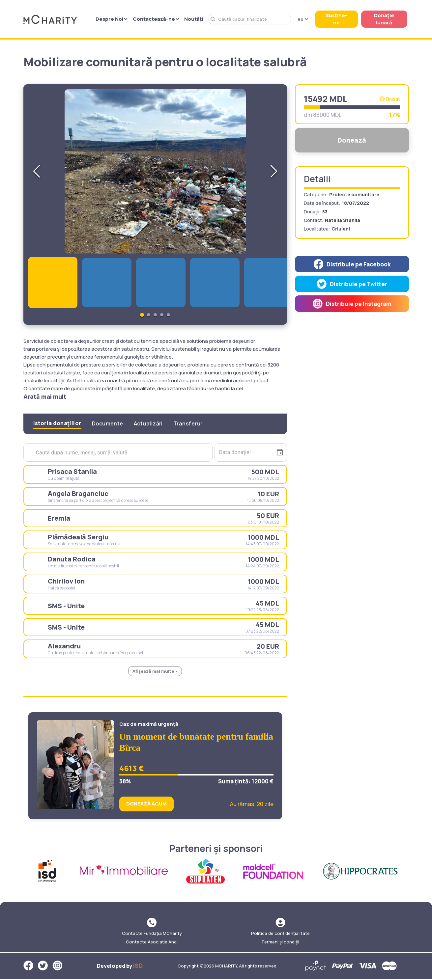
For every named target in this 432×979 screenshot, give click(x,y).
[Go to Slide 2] (148, 314)
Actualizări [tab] (148, 423)
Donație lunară (384, 19)
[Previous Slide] (36, 171)
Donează (351, 140)
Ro (303, 19)
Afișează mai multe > (155, 671)
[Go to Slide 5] (168, 314)
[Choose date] (279, 452)
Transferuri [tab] (188, 423)
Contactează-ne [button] (156, 18)
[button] (155, 171)
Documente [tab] (107, 423)
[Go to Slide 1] (142, 315)
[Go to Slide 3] (155, 314)
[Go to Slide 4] (161, 314)
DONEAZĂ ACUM (146, 803)
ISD (138, 965)
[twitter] (352, 284)
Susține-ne (336, 19)
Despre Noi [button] (112, 18)
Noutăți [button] (193, 18)
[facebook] (352, 264)
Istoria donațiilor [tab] (57, 423)
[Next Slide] (274, 171)
